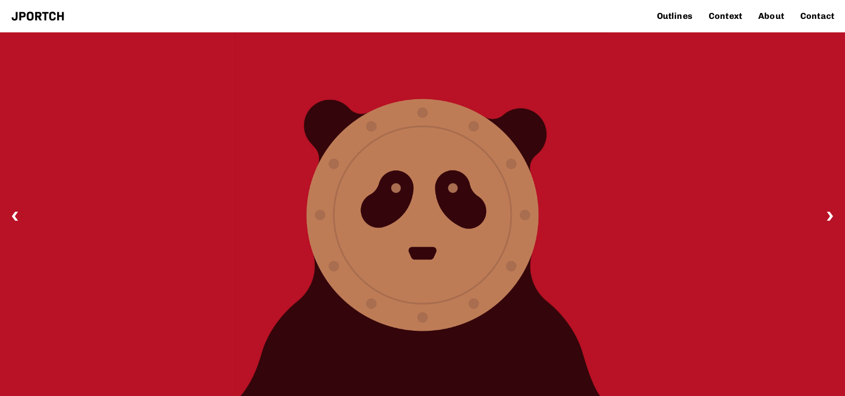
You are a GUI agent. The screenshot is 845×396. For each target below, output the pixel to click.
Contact (817, 16)
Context (725, 16)
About (771, 16)
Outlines (674, 16)
